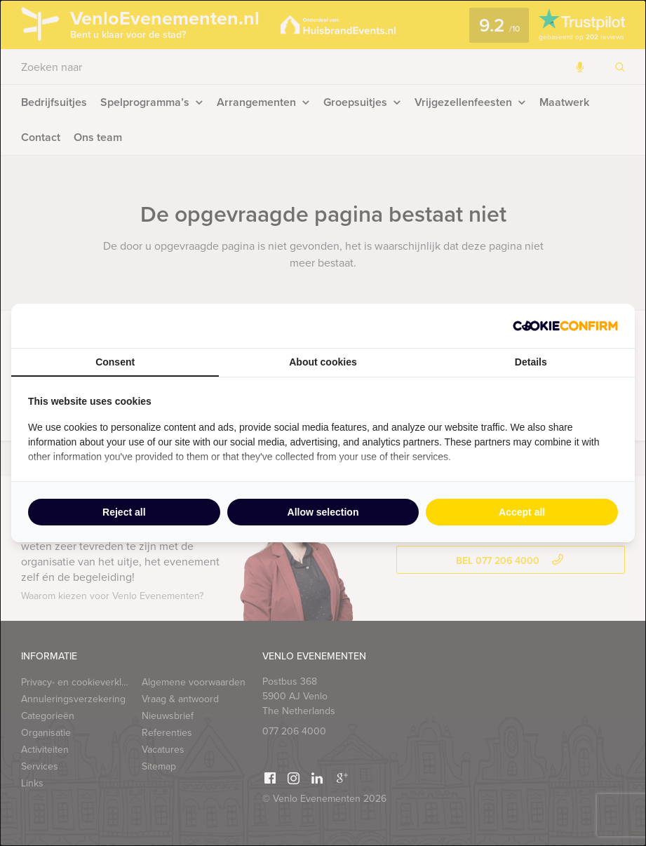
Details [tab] (531, 362)
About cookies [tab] (322, 362)
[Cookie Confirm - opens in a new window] (565, 326)
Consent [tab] (115, 362)
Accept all (522, 512)
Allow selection (323, 512)
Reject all (123, 512)
